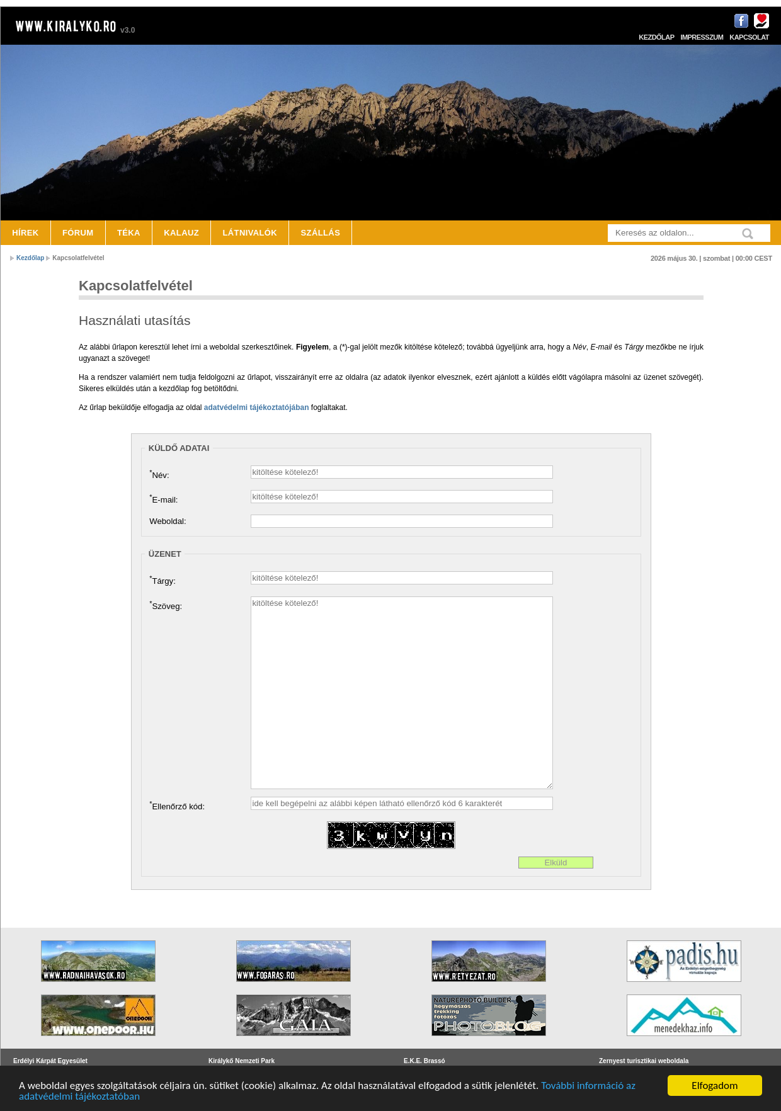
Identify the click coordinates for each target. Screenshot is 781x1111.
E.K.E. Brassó (424, 1060)
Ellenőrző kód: (177, 805)
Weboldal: (167, 521)
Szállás (321, 232)
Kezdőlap (656, 37)
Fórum (78, 232)
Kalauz (181, 232)
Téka (128, 232)
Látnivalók (249, 232)
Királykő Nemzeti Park (241, 1060)
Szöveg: (165, 605)
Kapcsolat (749, 37)
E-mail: (163, 498)
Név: (159, 474)
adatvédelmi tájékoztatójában (256, 407)
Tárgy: (162, 580)
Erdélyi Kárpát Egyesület (50, 1060)
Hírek (25, 232)
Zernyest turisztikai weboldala (643, 1060)
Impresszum (701, 37)
